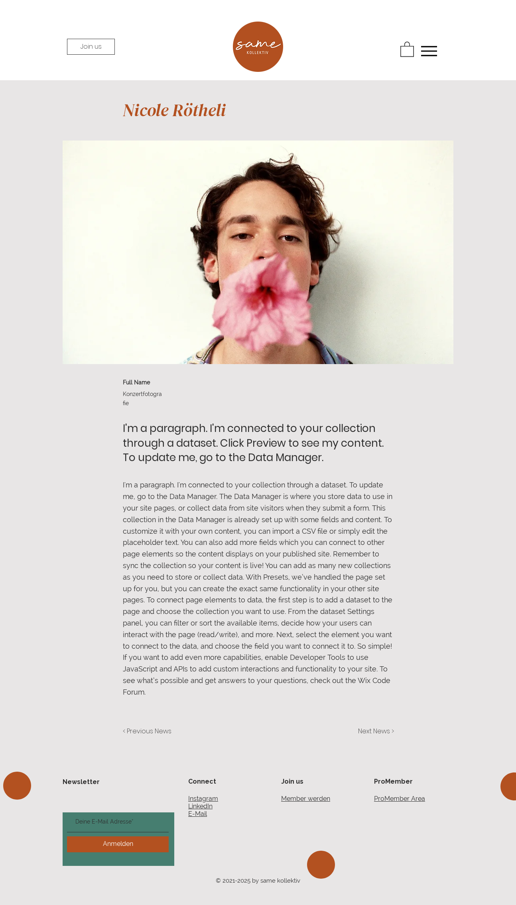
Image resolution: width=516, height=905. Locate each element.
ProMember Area (399, 798)
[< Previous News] (149, 732)
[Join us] (91, 47)
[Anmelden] (118, 844)
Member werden (305, 798)
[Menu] (429, 51)
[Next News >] (374, 732)
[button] (407, 49)
